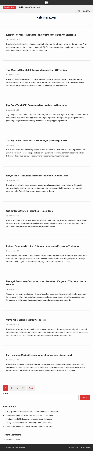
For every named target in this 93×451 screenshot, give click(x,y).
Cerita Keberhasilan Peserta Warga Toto (26, 320)
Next (31, 388)
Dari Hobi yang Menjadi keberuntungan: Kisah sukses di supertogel (39, 355)
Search (5, 393)
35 (23, 388)
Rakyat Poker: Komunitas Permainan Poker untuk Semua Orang (37, 175)
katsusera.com (46, 17)
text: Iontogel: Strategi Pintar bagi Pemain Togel (29, 211)
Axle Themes (85, 447)
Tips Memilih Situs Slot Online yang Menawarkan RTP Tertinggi (37, 70)
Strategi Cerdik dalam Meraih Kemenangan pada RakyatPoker (36, 140)
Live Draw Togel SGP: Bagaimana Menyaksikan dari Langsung (36, 105)
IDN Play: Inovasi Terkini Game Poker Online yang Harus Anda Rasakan (41, 34)
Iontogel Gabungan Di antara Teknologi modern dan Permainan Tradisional (42, 246)
